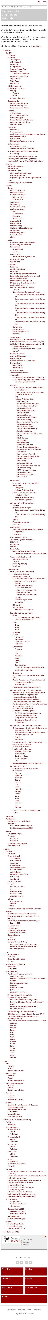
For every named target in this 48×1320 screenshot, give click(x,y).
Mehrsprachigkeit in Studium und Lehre (22, 1194)
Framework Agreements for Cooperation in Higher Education (28, 980)
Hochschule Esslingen (25, 420)
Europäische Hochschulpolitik (23, 708)
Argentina (13, 1023)
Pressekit (11, 836)
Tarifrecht (16, 561)
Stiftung (13, 91)
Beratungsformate (12, 1127)
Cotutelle (13, 985)
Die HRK (9, 53)
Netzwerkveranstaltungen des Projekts (26, 292)
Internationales (13, 569)
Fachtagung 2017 (14, 1216)
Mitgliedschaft (13, 168)
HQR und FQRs (18, 197)
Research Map (13, 928)
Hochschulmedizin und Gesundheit (22, 361)
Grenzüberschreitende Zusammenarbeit (27, 702)
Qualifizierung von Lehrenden (20, 245)
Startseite (6, 51)
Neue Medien (15, 254)
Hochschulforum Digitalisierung (24, 257)
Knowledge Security (15, 1018)
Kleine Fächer (15, 481)
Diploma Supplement (17, 175)
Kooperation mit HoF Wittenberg (21, 120)
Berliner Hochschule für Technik (28, 404)
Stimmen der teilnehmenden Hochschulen (23, 1105)
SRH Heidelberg (23, 442)
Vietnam (18, 807)
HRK (2, 7)
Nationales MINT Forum (18, 537)
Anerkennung (15, 204)
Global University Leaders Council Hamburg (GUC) (28, 676)
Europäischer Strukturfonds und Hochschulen (26, 721)
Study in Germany (16, 976)
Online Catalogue (16, 901)
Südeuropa (19, 644)
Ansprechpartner (16, 124)
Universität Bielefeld (24, 408)
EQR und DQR (18, 199)
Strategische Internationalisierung (22, 572)
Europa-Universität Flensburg (27, 422)
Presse (8, 831)
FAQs (17, 760)
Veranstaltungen (14, 1114)
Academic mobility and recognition (20, 974)
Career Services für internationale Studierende (24, 1180)
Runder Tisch (12, 1144)
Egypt (12, 1037)
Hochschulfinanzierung (18, 356)
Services (13, 903)
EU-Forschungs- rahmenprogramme (23, 274)
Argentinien (19, 649)
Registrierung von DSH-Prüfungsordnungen (25, 178)
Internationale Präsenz (18, 766)
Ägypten (18, 773)
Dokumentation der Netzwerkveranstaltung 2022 (30, 309)
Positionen (9, 817)
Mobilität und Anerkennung (22, 749)
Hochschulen (27, 1240)
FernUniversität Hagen (25, 426)
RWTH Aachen (22, 401)
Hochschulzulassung (17, 207)
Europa (15, 635)
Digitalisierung (18, 249)
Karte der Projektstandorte (24, 399)
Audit (5, 1061)
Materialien (16, 334)
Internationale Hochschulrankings (22, 287)
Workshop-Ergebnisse (18, 1204)
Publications (12, 969)
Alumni (12, 237)
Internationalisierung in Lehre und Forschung (26, 690)
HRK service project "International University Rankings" (23, 917)
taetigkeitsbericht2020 (11, 1232)
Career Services (16, 235)
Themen (9, 186)
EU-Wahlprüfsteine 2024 (21, 346)
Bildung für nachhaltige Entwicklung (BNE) (28, 529)
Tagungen (11, 823)
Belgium (13, 1028)
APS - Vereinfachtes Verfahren (21, 173)
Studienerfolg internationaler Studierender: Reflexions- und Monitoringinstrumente (27, 1177)
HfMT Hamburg (22, 438)
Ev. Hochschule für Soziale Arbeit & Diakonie (29, 434)
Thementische (15, 1206)
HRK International (12, 972)
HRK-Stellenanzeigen (18, 146)
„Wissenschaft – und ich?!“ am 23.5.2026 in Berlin (25, 161)
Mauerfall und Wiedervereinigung (22, 141)
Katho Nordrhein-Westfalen (26, 454)
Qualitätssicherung (17, 370)
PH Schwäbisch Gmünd (25, 474)
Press (8, 952)
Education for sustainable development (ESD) (24, 921)
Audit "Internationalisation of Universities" (22, 914)
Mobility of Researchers (18, 992)
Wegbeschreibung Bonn (18, 106)
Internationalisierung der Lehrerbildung (26, 699)
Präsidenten (14, 130)
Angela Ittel (14, 64)
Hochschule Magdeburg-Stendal (28, 465)
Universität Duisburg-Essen (27, 417)
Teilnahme (11, 1124)
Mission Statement (14, 86)
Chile (17, 654)
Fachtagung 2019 (14, 1202)
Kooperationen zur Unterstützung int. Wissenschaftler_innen (21, 1188)
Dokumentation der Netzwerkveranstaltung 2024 (30, 318)
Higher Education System (17, 930)
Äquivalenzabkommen (23, 751)
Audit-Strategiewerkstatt (14, 1083)
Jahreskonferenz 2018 (16, 1209)
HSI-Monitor (17, 605)
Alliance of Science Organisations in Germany (24, 909)
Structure (11, 884)
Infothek (8, 1103)
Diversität (13, 385)
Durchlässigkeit (15, 221)
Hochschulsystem (14, 337)
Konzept (11, 1066)
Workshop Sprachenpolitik (24, 609)
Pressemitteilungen (15, 834)
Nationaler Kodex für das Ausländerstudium (28, 763)
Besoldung (16, 566)
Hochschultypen (18, 365)
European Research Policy (17, 942)
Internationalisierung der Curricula (25, 697)
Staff (9, 889)
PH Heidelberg (22, 440)
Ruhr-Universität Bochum (26, 410)
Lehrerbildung (15, 247)
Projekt (8, 1122)
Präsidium (11, 57)
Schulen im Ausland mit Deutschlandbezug (30, 732)
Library (10, 899)
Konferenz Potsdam (17, 192)
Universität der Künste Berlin (27, 406)
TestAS (17, 737)
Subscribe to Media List (16, 959)
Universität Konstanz (24, 458)
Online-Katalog (15, 113)
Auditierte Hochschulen (16, 1107)
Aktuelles (16, 290)
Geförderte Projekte (22, 495)
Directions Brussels (17, 896)
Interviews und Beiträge (21, 73)
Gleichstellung (15, 375)
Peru (16, 663)
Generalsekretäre (16, 132)
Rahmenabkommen (22, 758)
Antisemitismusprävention (19, 373)
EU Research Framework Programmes (24, 944)
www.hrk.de (37, 46)
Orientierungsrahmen (20, 559)
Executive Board (14, 856)
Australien (16, 632)
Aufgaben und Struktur (16, 88)
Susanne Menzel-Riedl (18, 69)
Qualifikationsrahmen (17, 195)
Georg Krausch (15, 67)
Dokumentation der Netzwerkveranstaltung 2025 (30, 323)
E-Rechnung (14, 154)
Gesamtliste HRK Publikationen (19, 821)
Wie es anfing (15, 139)
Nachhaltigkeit (15, 527)
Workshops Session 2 (18, 1214)
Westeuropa (19, 639)
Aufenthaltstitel (20, 754)
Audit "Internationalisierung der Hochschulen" (29, 579)
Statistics (11, 937)
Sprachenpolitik (18, 607)
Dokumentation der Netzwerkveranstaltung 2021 (30, 305)
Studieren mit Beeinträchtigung (21, 228)
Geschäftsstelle (13, 101)
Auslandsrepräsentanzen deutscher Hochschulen (25, 770)
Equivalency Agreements (19, 983)
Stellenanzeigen (13, 144)
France (12, 1039)
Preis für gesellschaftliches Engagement (22, 159)
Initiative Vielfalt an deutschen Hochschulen (28, 388)
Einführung (14, 267)
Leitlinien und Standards (21, 576)
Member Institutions (17, 886)
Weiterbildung (15, 230)
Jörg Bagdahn (15, 60)
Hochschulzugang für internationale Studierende (30, 728)
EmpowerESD (20, 532)
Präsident (11, 55)
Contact (10, 961)
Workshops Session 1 (18, 1211)
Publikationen (10, 819)
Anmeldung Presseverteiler (17, 843)
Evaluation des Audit (15, 1116)
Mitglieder (9, 164)
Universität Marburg (24, 468)
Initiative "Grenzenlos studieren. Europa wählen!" (27, 350)
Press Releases (13, 954)
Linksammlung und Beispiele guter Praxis (29, 392)
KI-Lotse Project (13, 926)
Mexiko (17, 660)
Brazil (12, 1030)
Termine (15, 520)
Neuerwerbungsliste (17, 118)
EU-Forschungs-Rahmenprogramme (28, 713)
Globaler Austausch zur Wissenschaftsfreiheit (29, 680)
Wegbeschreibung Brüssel (19, 108)
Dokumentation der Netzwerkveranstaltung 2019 (30, 295)
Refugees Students (17, 988)
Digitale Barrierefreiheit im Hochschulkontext (30, 553)
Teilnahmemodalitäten (16, 1071)
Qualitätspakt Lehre (17, 259)
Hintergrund (19, 488)
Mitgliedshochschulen (15, 166)
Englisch (6, 849)
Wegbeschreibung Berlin (19, 103)
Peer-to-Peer (12, 1152)
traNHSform (17, 535)
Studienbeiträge (18, 218)
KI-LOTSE (14, 542)
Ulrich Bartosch (15, 62)
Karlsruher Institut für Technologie (29, 449)
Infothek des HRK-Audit (16, 1228)
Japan (17, 629)
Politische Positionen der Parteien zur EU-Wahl (27, 344)
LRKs (10, 180)
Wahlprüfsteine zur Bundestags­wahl (23, 339)
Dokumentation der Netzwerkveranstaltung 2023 (30, 314)
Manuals (9, 1169)
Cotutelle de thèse (21, 756)
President (11, 854)
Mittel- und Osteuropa (22, 641)
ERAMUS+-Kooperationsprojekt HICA (30, 667)
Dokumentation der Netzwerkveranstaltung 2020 (30, 300)
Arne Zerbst (14, 83)
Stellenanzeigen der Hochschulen (22, 148)
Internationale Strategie (21, 574)
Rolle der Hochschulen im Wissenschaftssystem (27, 342)
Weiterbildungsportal (17, 232)
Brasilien (18, 651)
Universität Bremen (24, 415)
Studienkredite (18, 214)
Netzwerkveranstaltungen (22, 508)
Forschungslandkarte (17, 269)
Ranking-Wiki (17, 327)
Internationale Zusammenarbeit (21, 613)
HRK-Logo (14, 838)
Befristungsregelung (20, 564)
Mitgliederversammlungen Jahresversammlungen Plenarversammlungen (27, 135)
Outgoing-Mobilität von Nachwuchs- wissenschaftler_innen (20, 1184)
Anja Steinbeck (15, 79)
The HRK (9, 851)
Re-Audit (9, 1093)
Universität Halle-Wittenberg (27, 429)
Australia (13, 1025)
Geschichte (12, 127)
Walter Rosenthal (16, 71)
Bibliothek (11, 111)
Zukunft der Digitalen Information (21, 540)
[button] (45, 3)
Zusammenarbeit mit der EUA (25, 715)
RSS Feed (22, 1313)
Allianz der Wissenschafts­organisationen (22, 156)
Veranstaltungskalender (21, 331)
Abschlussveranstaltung (23, 394)
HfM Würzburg (22, 477)
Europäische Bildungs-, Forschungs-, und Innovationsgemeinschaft (25, 277)
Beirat (15, 95)
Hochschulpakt (15, 223)
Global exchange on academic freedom (22, 1012)
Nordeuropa (19, 637)
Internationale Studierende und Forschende (25, 726)
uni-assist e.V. (20, 739)
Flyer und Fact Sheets (16, 1224)
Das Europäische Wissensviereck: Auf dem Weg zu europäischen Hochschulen (30, 705)
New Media (12, 940)
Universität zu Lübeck (24, 463)
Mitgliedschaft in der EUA (19, 285)
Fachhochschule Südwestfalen (28, 447)
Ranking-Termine (19, 329)
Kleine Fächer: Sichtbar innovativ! (24, 493)
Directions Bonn (16, 891)
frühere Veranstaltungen (16, 1219)
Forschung (12, 265)
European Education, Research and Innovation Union (26, 1003)
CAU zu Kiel (21, 452)
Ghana (17, 794)
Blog (16, 397)
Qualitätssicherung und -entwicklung (23, 242)
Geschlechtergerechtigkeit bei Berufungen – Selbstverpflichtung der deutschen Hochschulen (29, 378)
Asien (15, 623)
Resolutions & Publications (15, 964)
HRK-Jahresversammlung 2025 (21, 828)
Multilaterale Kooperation (24, 670)
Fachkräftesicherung (17, 190)
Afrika (15, 615)
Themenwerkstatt (14, 1129)
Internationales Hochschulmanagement (26, 687)
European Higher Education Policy (20, 995)
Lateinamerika (18, 647)
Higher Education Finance (17, 933)
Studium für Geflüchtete (21, 747)
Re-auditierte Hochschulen (17, 1109)
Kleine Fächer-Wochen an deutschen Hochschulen (26, 484)
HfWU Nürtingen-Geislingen (27, 470)
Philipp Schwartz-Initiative (24, 682)
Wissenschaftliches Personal (20, 557)
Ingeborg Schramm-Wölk (19, 76)
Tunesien (18, 803)
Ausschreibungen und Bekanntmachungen (23, 151)
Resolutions (12, 966)
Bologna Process (14, 935)
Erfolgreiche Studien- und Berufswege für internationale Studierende (27, 743)
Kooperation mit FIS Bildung (20, 122)
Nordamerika (17, 673)
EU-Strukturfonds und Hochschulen (22, 283)
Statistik (13, 547)
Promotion (14, 271)
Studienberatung (16, 226)
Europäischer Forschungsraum (21, 281)
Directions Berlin (16, 894)
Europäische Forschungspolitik (23, 711)
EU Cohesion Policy (17, 949)
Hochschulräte (18, 367)
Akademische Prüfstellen (23, 730)
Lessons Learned (21, 390)
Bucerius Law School (24, 431)
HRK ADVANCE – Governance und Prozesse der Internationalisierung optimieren (29, 694)
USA (16, 805)
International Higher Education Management (23, 1016)
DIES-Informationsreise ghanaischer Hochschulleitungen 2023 (28, 619)
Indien (17, 627)
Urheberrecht (15, 544)
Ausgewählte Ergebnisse (23, 500)
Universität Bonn (23, 413)
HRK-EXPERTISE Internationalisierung (17, 1120)
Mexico (12, 1050)
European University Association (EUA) (24, 946)
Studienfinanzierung (17, 209)
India (12, 1046)
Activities (9, 911)
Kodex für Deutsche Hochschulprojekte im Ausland (27, 811)
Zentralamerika (20, 665)
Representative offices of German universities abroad (27, 1021)
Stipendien (16, 216)
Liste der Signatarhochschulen (25, 382)
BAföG (15, 211)
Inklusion (16, 251)
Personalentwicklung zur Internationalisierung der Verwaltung (25, 1172)
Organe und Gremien (17, 98)
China (17, 625)
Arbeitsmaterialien (14, 171)
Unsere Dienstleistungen (19, 115)
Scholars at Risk (20, 684)
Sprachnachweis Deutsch (24, 735)
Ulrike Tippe (14, 81)
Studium (11, 188)
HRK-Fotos (14, 841)
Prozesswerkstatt (14, 1137)
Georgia (13, 1041)
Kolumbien (18, 656)
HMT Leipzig (21, 461)
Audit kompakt (11, 1073)
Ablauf (10, 1068)
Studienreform (15, 202)
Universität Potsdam (24, 472)
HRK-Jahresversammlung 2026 (21, 826)
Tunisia (12, 1053)
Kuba (17, 658)
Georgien (18, 791)
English (31, 1313)
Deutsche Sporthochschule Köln (28, 456)
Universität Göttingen (24, 424)
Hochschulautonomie (17, 354)
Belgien (17, 780)
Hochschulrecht (15, 363)
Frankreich (18, 789)
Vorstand (16, 93)
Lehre (10, 240)
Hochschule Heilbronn (25, 445)
